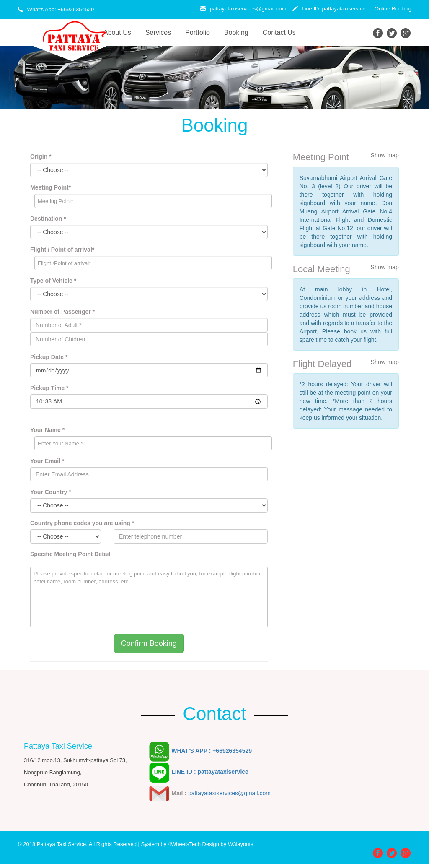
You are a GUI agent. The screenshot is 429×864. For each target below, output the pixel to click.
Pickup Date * (48, 357)
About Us (120, 32)
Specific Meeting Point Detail (70, 554)
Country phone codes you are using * (82, 523)
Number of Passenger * (62, 311)
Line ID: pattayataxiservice (329, 8)
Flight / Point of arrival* (62, 249)
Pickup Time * (49, 388)
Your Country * (50, 492)
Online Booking (393, 8)
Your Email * (47, 461)
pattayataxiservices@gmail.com (243, 8)
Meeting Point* (50, 187)
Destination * (48, 218)
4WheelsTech (184, 844)
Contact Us (279, 32)
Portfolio (197, 32)
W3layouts (240, 844)
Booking (236, 32)
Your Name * (47, 430)
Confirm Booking (149, 643)
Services (158, 32)
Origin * (41, 156)
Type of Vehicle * (53, 280)
